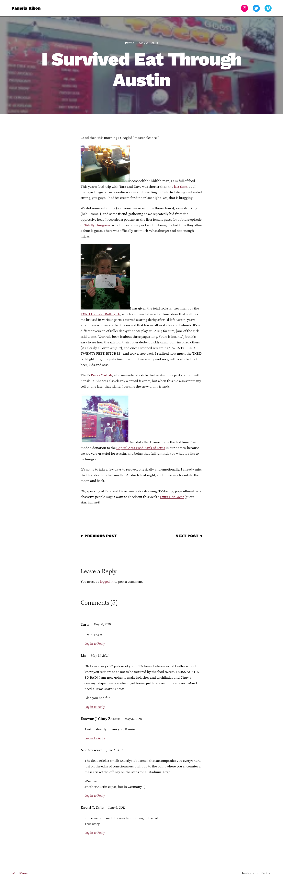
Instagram (250, 873)
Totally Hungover (97, 225)
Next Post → (188, 535)
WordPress (19, 873)
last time (180, 187)
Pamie (129, 43)
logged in (107, 582)
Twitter (266, 873)
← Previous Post (99, 535)
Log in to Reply (95, 643)
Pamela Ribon (26, 8)
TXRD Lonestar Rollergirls (100, 314)
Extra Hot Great (172, 497)
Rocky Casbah (101, 375)
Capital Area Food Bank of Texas (140, 448)
